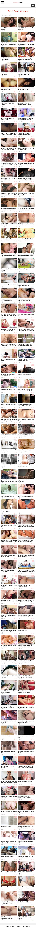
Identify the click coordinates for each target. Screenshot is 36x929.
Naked (18, 2)
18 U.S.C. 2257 (26, 926)
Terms (18, 926)
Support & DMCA (10, 926)
